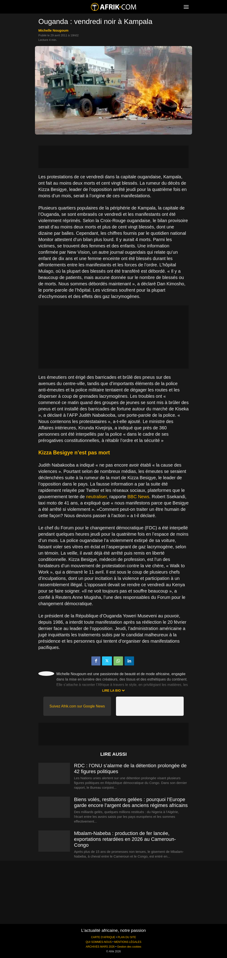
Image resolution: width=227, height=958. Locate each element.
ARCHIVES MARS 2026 (100, 946)
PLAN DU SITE (127, 937)
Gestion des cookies (129, 946)
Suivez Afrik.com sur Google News (77, 706)
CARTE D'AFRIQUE (103, 937)
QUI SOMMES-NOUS (99, 942)
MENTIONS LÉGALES (127, 942)
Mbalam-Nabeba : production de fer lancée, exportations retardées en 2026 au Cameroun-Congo (125, 839)
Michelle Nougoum (53, 30)
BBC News (138, 496)
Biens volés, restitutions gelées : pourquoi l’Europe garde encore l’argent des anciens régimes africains (131, 802)
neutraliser (96, 496)
